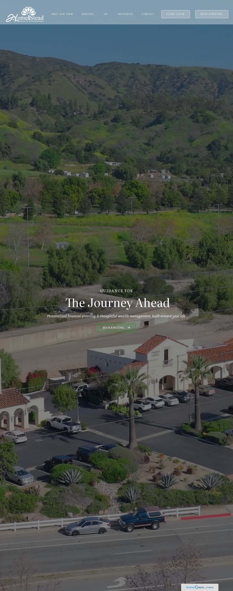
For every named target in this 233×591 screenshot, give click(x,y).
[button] (62, 10)
